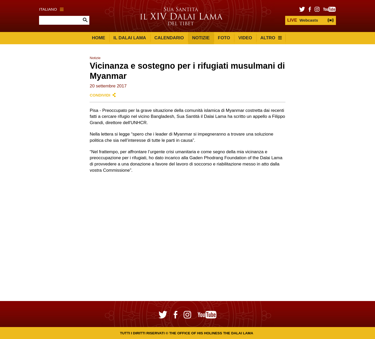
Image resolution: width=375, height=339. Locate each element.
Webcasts (302, 20)
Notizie (201, 37)
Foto (224, 37)
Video (245, 37)
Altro (271, 37)
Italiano (51, 9)
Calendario (169, 37)
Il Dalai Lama (130, 37)
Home (98, 37)
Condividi (100, 95)
